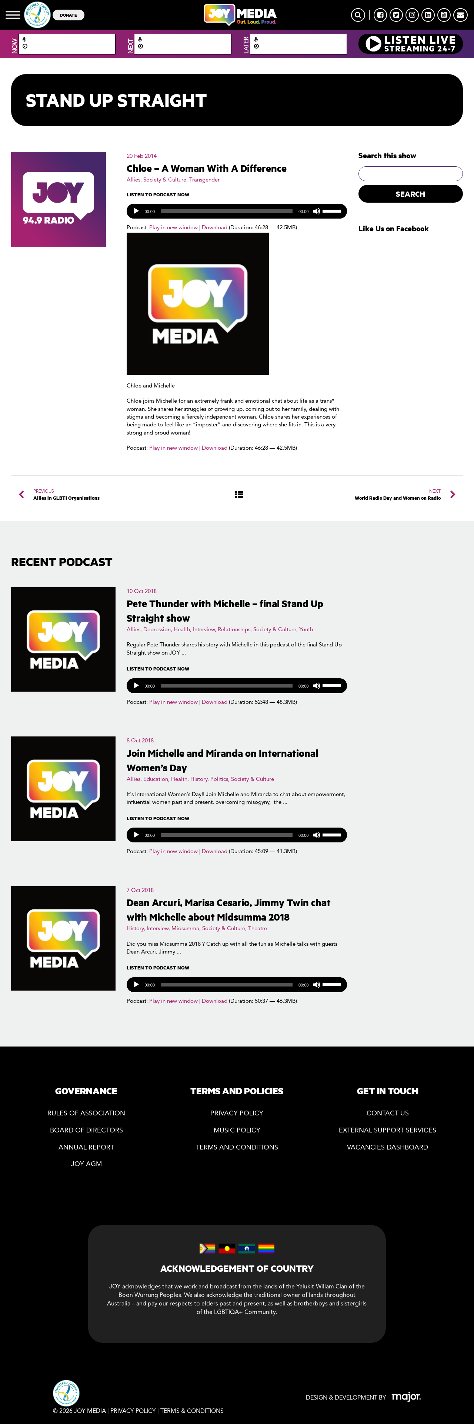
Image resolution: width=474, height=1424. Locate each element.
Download (214, 228)
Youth (306, 630)
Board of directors (86, 1130)
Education (155, 779)
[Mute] (316, 211)
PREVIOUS (66, 494)
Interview (204, 630)
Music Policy (237, 1130)
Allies (133, 180)
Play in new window (173, 228)
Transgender (204, 180)
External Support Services (387, 1130)
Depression (157, 630)
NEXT (398, 494)
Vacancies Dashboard (387, 1147)
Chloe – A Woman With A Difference (207, 168)
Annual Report (86, 1147)
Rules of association (86, 1113)
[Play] (136, 211)
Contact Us (388, 1113)
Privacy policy (236, 1113)
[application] (237, 211)
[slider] (227, 211)
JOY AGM (86, 1164)
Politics (219, 779)
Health (182, 630)
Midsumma (185, 929)
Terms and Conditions (237, 1147)
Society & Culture (164, 180)
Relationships (234, 630)
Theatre (257, 929)
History (198, 779)
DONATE (68, 14)
